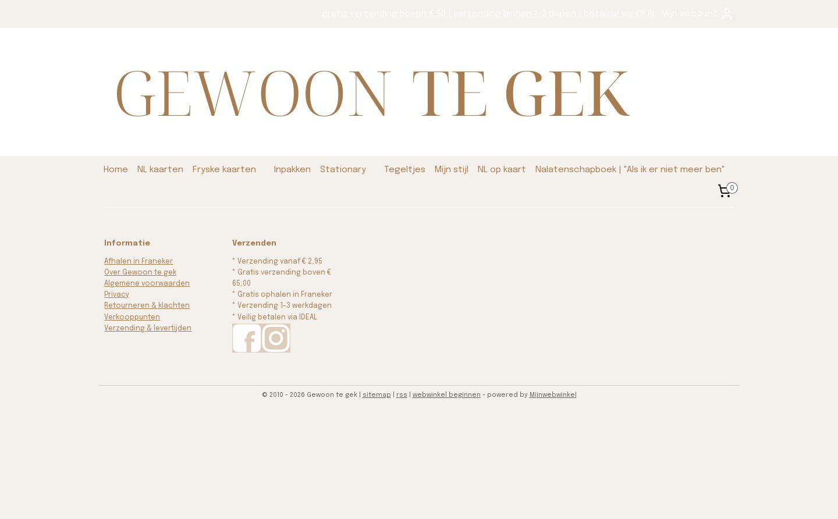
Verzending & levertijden (147, 328)
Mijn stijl (451, 170)
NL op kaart (502, 170)
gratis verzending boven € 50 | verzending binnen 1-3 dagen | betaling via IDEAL (489, 14)
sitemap (377, 395)
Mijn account (697, 14)
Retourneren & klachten (147, 306)
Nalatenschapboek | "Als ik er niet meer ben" (630, 170)
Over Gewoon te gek (140, 272)
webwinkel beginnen (447, 395)
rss (401, 395)
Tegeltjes (404, 170)
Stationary (343, 170)
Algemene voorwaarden (147, 283)
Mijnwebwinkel (553, 395)
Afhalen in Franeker (138, 261)
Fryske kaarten (224, 170)
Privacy (116, 295)
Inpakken (292, 170)
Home (116, 170)
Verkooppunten (132, 317)
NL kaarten (160, 170)
